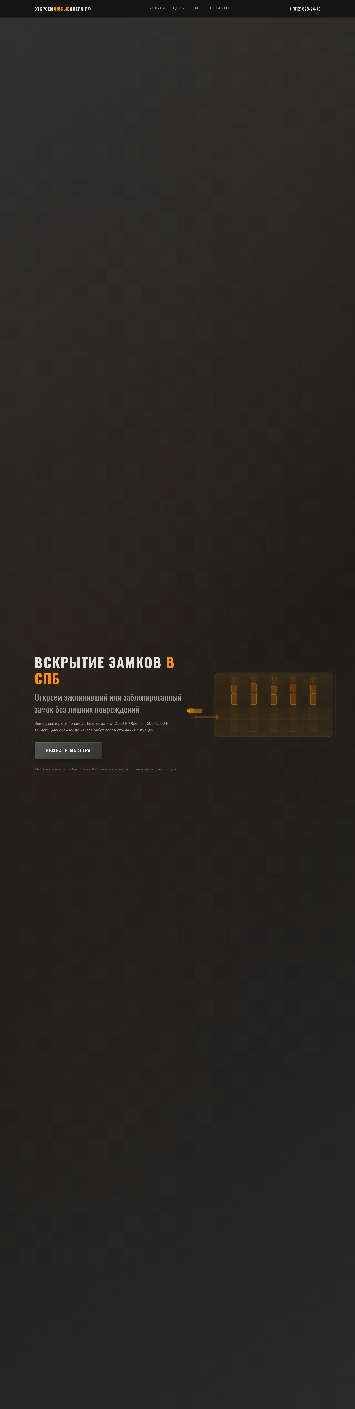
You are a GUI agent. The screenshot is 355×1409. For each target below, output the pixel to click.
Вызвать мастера (68, 750)
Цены (179, 8)
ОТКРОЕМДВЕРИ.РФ (63, 8)
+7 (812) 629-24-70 (303, 8)
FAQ (196, 8)
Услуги (157, 8)
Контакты (218, 8)
